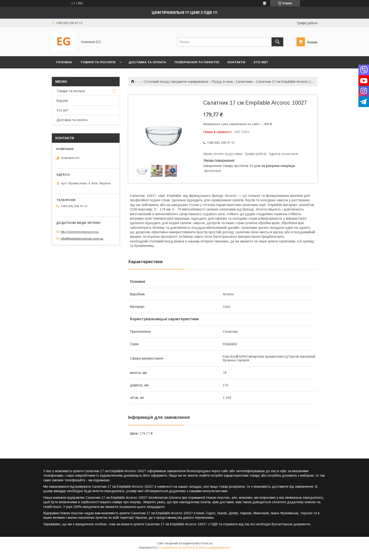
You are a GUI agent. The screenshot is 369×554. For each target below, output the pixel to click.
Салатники (244, 81)
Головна (64, 62)
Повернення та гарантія (196, 62)
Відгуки (62, 101)
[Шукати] (277, 41)
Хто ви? (261, 62)
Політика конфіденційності (212, 547)
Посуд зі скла (222, 81)
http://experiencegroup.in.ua (80, 231)
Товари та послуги (97, 62)
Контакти (236, 62)
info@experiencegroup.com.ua (82, 238)
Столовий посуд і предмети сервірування (176, 81)
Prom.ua (206, 543)
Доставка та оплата (147, 62)
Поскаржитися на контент (175, 547)
